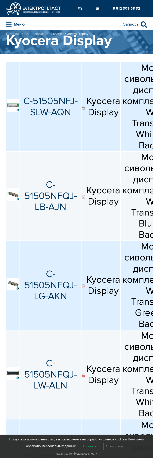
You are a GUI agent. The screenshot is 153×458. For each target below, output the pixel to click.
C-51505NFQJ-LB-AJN (50, 196)
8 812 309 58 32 (126, 8)
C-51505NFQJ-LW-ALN (50, 374)
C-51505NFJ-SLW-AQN (51, 106)
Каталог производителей (41, 34)
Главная (12, 34)
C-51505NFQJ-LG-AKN (50, 285)
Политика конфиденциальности (76, 453)
